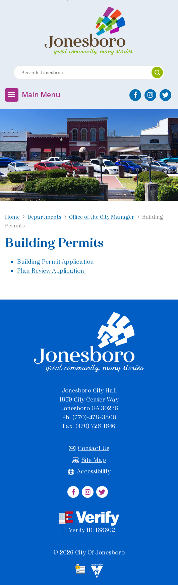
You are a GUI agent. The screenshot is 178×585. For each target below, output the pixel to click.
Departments (44, 217)
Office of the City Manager (101, 217)
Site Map (89, 460)
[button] (157, 72)
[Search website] (79, 72)
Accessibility (89, 471)
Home (12, 217)
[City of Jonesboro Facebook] (135, 95)
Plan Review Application (51, 270)
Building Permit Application (56, 261)
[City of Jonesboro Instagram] (150, 95)
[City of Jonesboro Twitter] (165, 95)
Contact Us (89, 448)
